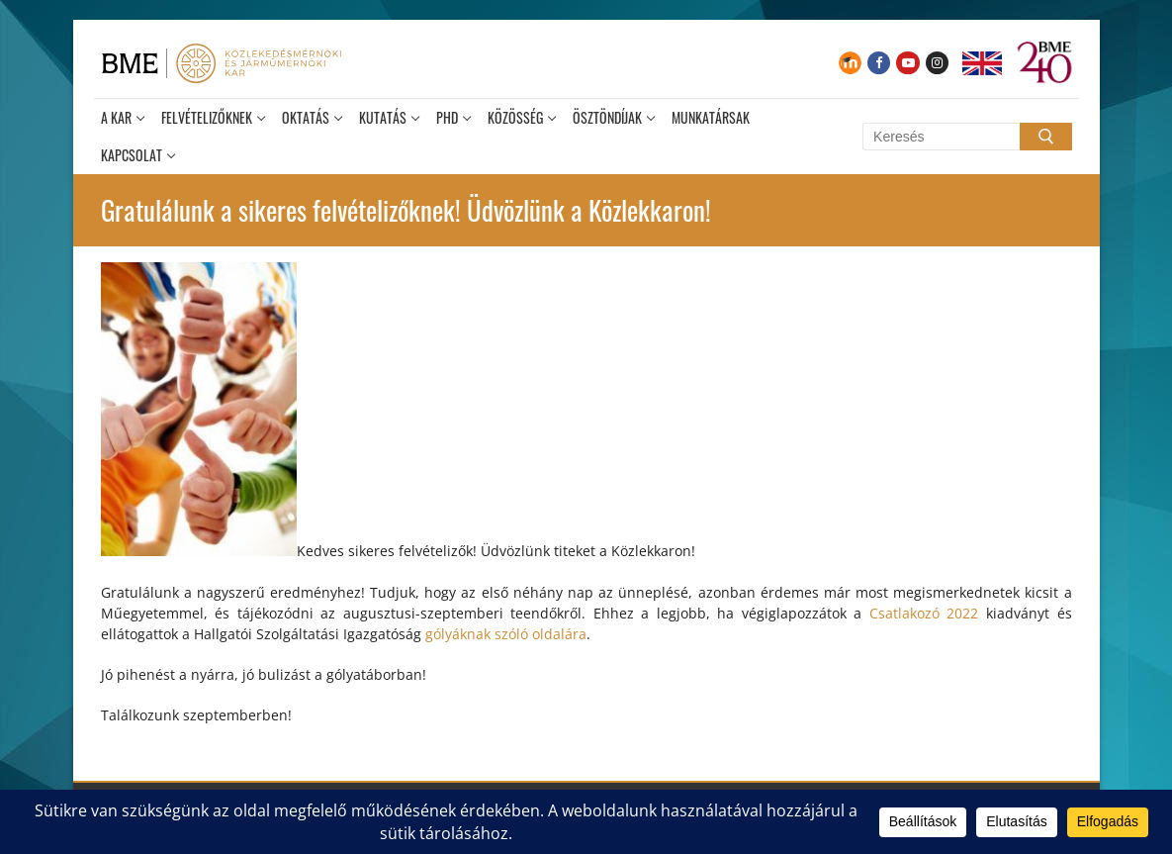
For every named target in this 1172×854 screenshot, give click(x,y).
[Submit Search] (1045, 136)
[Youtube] (907, 62)
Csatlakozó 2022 (924, 613)
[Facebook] (878, 62)
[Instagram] (937, 62)
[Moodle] (850, 62)
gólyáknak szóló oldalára (505, 633)
